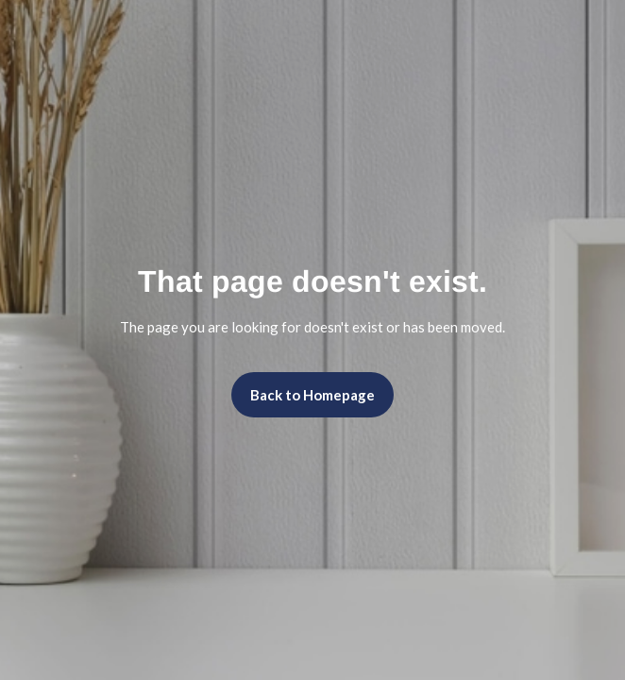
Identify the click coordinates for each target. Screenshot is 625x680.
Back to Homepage (312, 394)
